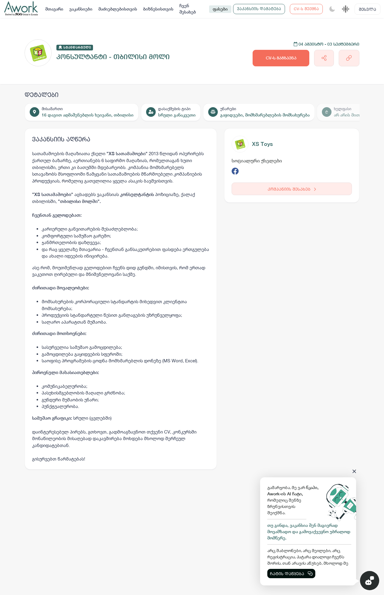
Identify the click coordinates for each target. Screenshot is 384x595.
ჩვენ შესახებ (187, 8)
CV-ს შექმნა (306, 8)
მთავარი (54, 9)
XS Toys (262, 144)
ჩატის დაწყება (291, 573)
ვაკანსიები (80, 9)
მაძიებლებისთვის (117, 9)
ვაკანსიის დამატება (259, 8)
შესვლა (367, 9)
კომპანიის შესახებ (292, 189)
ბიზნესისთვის (158, 9)
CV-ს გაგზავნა (281, 58)
